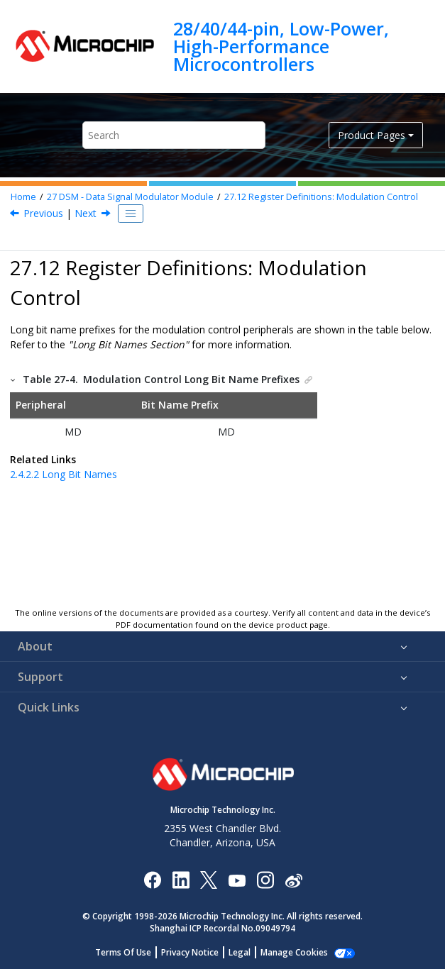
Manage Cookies (294, 952)
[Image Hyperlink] (237, 880)
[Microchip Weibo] (293, 880)
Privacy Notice (190, 952)
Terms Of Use (123, 952)
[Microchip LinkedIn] (180, 879)
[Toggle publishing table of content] (130, 213)
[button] (13, 379)
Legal (240, 952)
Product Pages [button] (371, 135)
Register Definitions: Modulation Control (321, 197)
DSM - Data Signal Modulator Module (130, 197)
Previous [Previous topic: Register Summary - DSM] (43, 213)
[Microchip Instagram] (265, 879)
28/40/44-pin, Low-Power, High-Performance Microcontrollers (281, 46)
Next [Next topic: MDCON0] (86, 213)
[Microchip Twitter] (208, 879)
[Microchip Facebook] (152, 879)
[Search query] (173, 135)
